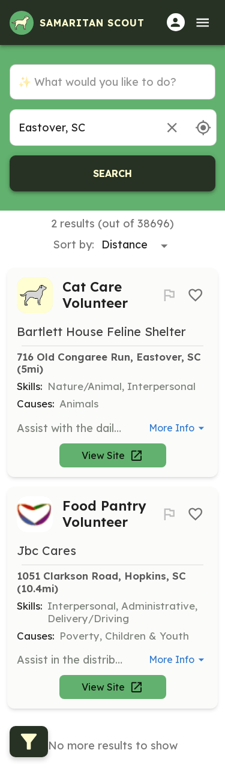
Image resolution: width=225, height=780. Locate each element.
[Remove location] (172, 127)
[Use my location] (203, 127)
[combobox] (82, 127)
